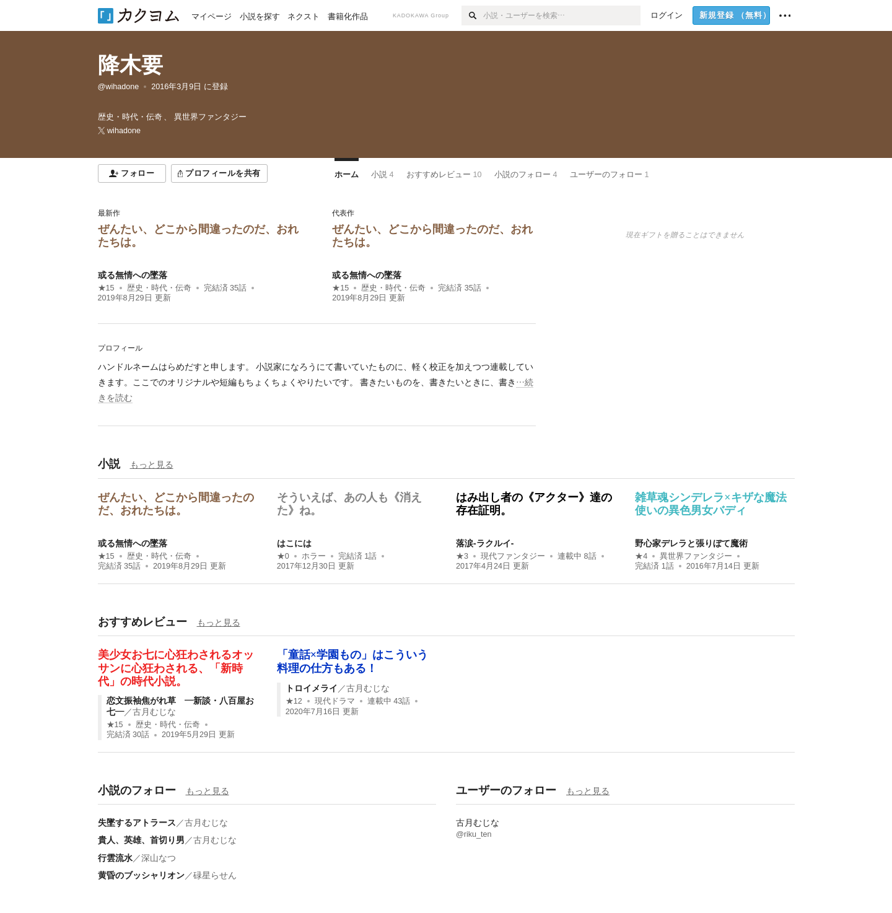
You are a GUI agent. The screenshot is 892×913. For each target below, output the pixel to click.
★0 (283, 556)
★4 (641, 556)
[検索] (472, 15)
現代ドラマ (335, 701)
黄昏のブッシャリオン (141, 875)
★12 (294, 701)
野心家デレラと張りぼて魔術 (691, 543)
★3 (462, 556)
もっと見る (151, 465)
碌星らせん (215, 875)
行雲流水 (115, 858)
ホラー (314, 556)
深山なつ (158, 858)
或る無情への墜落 (132, 275)
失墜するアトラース (137, 823)
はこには (294, 543)
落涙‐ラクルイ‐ (485, 543)
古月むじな (154, 712)
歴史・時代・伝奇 (159, 288)
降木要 (130, 65)
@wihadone (118, 86)
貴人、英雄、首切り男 (141, 840)
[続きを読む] (317, 382)
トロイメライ (312, 688)
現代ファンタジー (513, 556)
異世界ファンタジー (696, 556)
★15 (106, 288)
